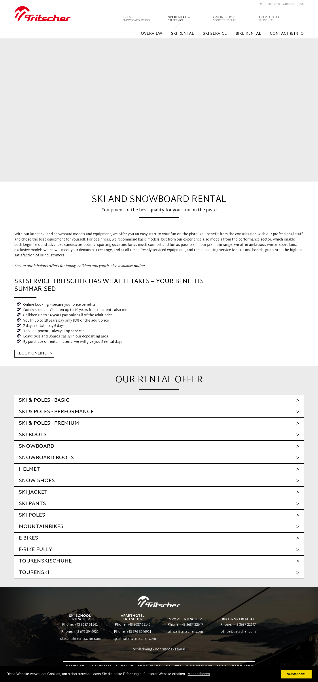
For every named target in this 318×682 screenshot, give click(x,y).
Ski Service (215, 33)
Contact (289, 4)
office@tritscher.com (185, 632)
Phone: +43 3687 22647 (185, 625)
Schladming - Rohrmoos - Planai (159, 649)
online (139, 266)
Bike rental (248, 33)
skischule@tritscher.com (80, 639)
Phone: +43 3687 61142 (80, 625)
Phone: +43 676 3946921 (79, 632)
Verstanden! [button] (296, 674)
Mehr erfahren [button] (199, 674)
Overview (151, 33)
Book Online (33, 353)
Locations (273, 4)
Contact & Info (287, 33)
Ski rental (182, 33)
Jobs (301, 4)
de (261, 4)
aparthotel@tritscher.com (132, 639)
